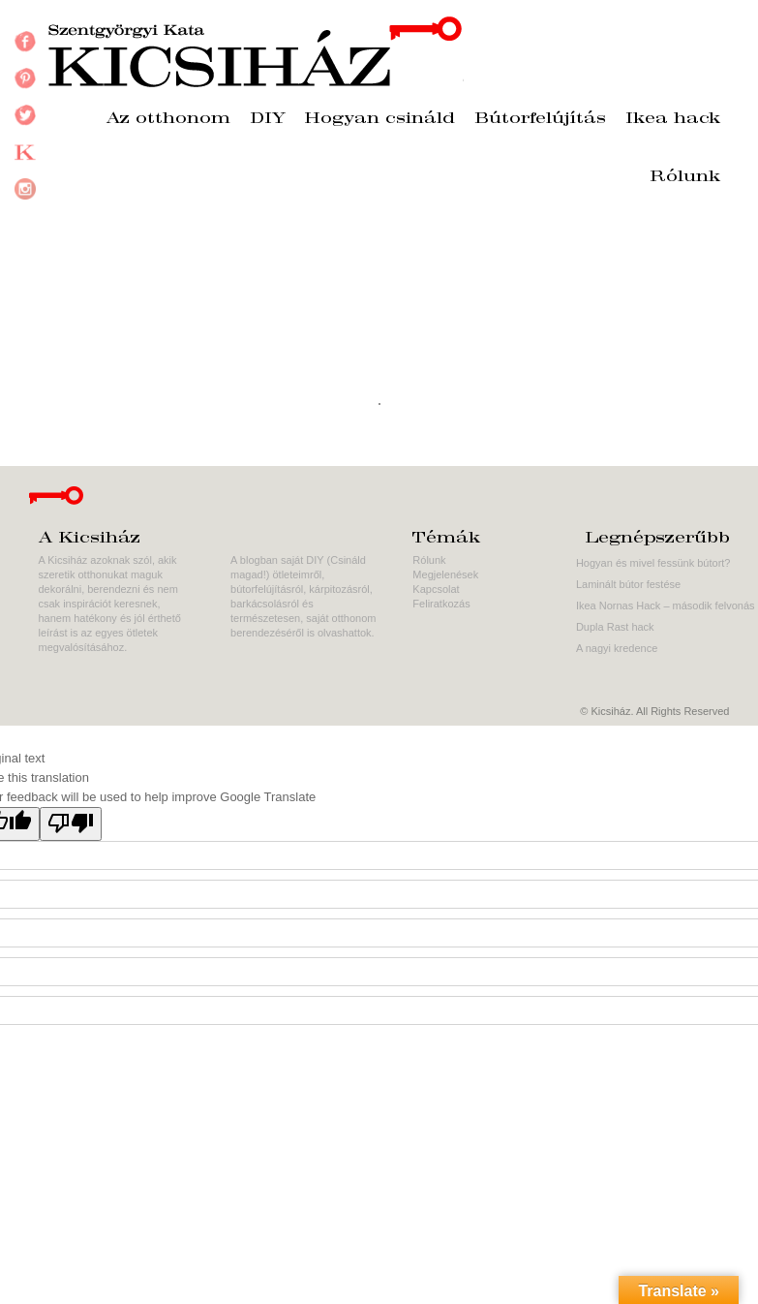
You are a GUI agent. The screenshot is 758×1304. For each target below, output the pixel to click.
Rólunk (685, 177)
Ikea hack (672, 119)
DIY (268, 119)
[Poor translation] (71, 824)
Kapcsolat (435, 589)
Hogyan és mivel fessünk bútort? (653, 563)
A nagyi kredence (616, 648)
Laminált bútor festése (628, 584)
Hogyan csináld (380, 119)
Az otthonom (168, 119)
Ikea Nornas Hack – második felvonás (665, 605)
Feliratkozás (441, 603)
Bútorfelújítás (540, 119)
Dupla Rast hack (615, 627)
